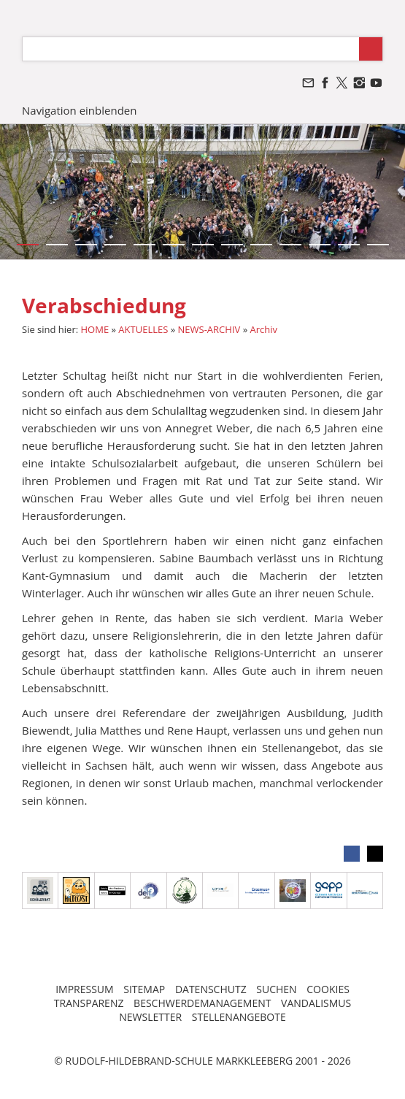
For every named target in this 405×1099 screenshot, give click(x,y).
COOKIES (328, 989)
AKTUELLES (143, 329)
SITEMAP (144, 989)
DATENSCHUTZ (211, 989)
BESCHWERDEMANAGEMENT (202, 1003)
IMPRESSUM (84, 989)
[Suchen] (191, 49)
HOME (95, 329)
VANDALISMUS (316, 1003)
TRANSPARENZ (89, 1003)
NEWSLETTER (150, 1017)
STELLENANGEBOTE (239, 1017)
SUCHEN (276, 989)
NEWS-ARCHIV (209, 329)
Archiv (263, 329)
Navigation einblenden (79, 110)
